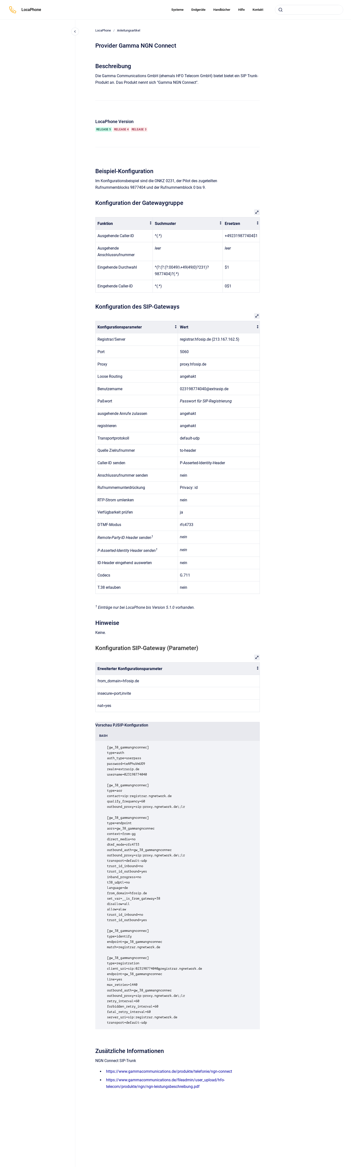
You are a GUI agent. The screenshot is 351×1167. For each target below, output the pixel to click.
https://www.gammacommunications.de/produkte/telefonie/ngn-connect (169, 1071)
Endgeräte (198, 9)
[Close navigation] (75, 31)
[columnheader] (124, 223)
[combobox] (309, 9)
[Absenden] (280, 10)
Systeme (177, 9)
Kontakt (258, 9)
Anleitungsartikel (128, 30)
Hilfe (241, 9)
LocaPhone (31, 9)
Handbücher (221, 9)
